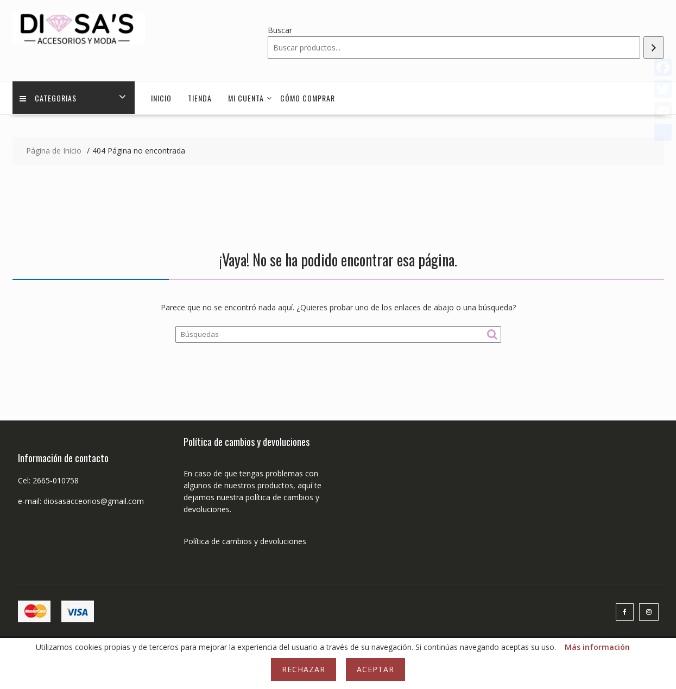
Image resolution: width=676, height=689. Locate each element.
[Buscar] (653, 47)
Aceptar (375, 669)
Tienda (200, 98)
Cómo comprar (307, 98)
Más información (597, 647)
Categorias (49, 98)
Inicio (161, 98)
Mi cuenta (246, 98)
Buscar (280, 30)
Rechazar (303, 669)
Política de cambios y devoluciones (245, 541)
